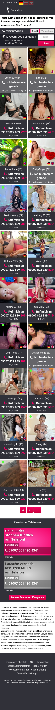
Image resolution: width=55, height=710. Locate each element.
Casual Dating (38, 670)
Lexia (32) (41, 77)
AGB (32, 662)
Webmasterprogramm (19, 666)
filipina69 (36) (13, 307)
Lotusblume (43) (13, 169)
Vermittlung (47, 31)
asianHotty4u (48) (13, 444)
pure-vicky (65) (41, 307)
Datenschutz (43, 662)
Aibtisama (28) (41, 398)
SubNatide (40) (14, 123)
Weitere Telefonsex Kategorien (27, 597)
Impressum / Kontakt (16, 662)
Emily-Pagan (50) (41, 169)
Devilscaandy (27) (13, 215)
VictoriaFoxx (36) (41, 123)
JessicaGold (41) (13, 77)
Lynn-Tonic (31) (14, 352)
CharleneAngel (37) (41, 352)
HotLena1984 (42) (13, 261)
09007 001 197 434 (21, 583)
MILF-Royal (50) (13, 398)
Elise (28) (41, 490)
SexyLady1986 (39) (14, 490)
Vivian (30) (41, 261)
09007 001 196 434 (21, 550)
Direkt (35, 31)
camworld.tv (18, 622)
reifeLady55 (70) (41, 215)
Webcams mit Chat (19, 670)
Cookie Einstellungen (27, 673)
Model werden (40, 666)
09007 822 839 (14, 132)
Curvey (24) (41, 444)
